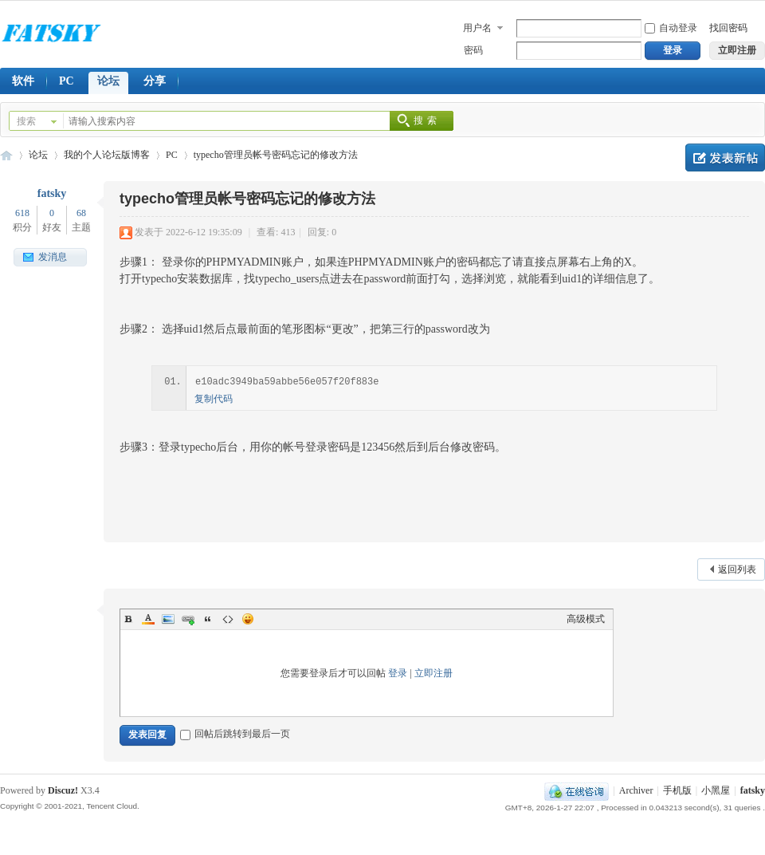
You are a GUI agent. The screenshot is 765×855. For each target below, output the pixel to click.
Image (168, 619)
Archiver (636, 790)
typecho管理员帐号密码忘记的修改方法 (276, 154)
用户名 (477, 27)
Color (148, 619)
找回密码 (728, 27)
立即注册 (433, 673)
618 (22, 213)
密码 (473, 50)
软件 (23, 81)
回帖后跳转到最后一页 (235, 733)
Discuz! (63, 790)
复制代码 (213, 398)
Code (228, 619)
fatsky (52, 193)
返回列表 (737, 569)
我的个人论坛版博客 (107, 154)
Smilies (248, 619)
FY (6, 155)
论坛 (108, 81)
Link (188, 619)
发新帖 (725, 157)
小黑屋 (715, 790)
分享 (154, 81)
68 (81, 213)
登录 (397, 673)
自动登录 (671, 27)
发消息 (52, 256)
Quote (208, 619)
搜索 (26, 121)
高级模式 (586, 619)
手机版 (677, 790)
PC (66, 81)
